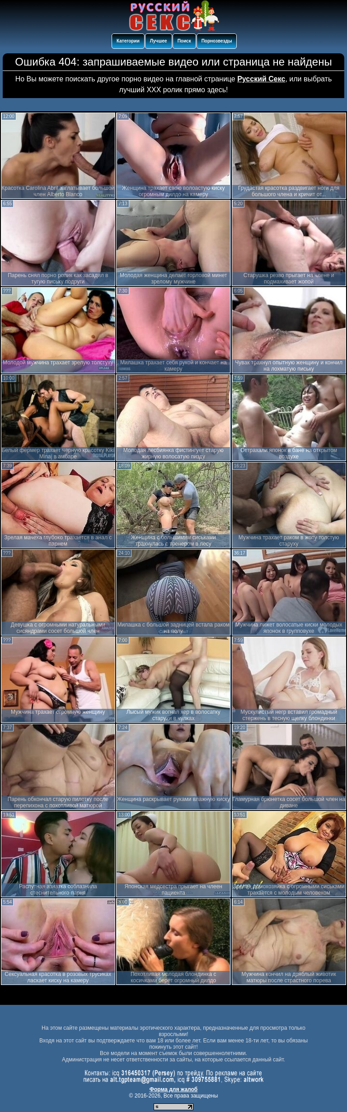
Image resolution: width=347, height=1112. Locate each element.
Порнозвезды (217, 40)
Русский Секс (261, 79)
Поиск (184, 40)
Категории (128, 40)
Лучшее (158, 40)
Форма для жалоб (174, 1089)
